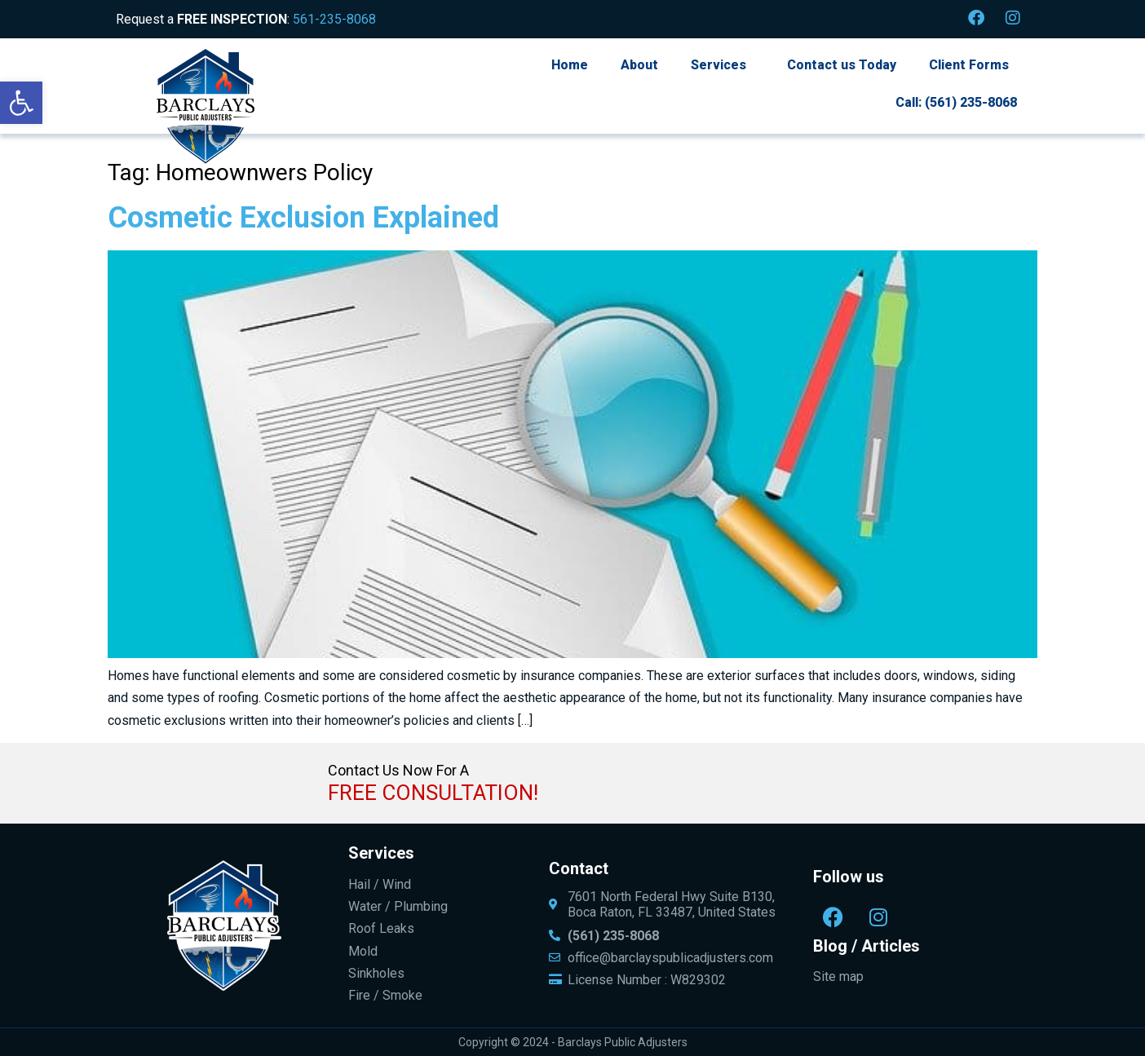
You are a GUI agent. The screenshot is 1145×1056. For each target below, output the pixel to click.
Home (569, 65)
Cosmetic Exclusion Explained (303, 218)
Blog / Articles (866, 946)
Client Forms (969, 65)
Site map (838, 976)
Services (718, 65)
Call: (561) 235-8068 (956, 102)
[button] (21, 103)
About (639, 65)
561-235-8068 (334, 19)
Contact (578, 868)
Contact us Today (841, 65)
